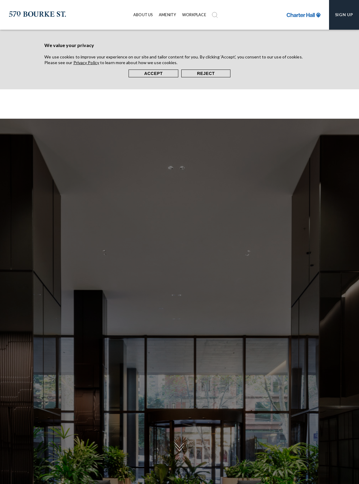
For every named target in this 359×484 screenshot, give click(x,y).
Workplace (194, 15)
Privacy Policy (86, 62)
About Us (143, 15)
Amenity (167, 15)
